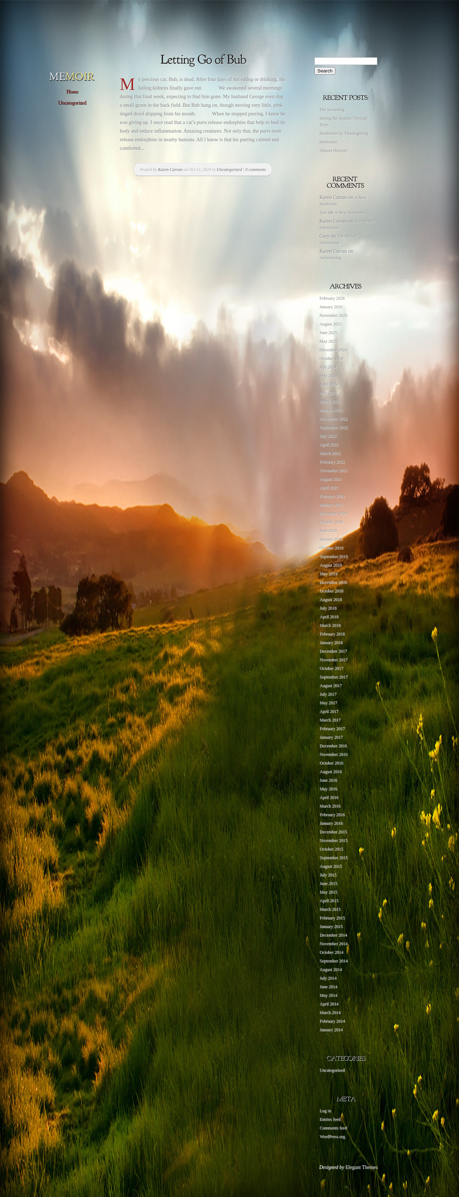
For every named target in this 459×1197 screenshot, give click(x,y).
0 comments (255, 169)
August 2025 (331, 324)
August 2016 (331, 771)
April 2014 (329, 1003)
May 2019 (328, 573)
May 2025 (328, 341)
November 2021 (333, 470)
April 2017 (329, 711)
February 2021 (332, 496)
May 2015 (328, 891)
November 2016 (333, 754)
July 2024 (328, 367)
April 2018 (329, 616)
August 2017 (331, 685)
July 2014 (328, 977)
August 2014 (331, 969)
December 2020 (333, 513)
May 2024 (328, 375)
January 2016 (331, 823)
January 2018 (331, 642)
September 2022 (333, 427)
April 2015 (329, 900)
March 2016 (330, 805)
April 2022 (329, 444)
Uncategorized (229, 169)
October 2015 (331, 848)
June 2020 (328, 530)
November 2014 (333, 943)
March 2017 (330, 719)
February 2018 (332, 633)
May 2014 (328, 995)
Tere (323, 212)
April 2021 (329, 487)
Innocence (328, 141)
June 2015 (328, 883)
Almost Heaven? (334, 150)
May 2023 (328, 392)
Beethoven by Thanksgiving (344, 133)
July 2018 (328, 608)
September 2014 (333, 960)
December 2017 (333, 651)
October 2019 (331, 547)
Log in (325, 1110)
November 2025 (333, 315)
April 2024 (329, 384)
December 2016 (333, 745)
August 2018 (331, 599)
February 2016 (332, 814)
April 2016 (329, 797)
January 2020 (331, 539)
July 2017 (328, 694)
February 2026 (332, 298)
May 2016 (328, 788)
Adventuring (330, 257)
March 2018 (330, 625)
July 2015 (328, 874)
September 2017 (333, 676)
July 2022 (328, 435)
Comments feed (333, 1127)
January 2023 (331, 410)
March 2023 (330, 401)
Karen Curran (170, 169)
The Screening (332, 109)
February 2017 (332, 728)
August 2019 (331, 564)
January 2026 (331, 306)
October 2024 (331, 358)
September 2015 (333, 857)
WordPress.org (332, 1136)
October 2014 (331, 952)
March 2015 (330, 909)
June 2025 (328, 332)
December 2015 (333, 831)
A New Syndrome (350, 212)
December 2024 (333, 349)
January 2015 (331, 926)
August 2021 (331, 478)
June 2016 (328, 780)
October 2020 (331, 521)
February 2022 (332, 461)
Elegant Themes (361, 1167)
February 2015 (332, 917)
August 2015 (331, 866)
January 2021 (331, 504)
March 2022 (330, 453)
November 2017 (333, 659)
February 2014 (332, 1020)
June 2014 (328, 986)
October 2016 (331, 762)
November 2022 (333, 418)
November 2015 (333, 840)
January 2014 (331, 1029)
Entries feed (330, 1119)
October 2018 (331, 590)
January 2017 (331, 737)
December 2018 (333, 582)
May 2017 (328, 702)
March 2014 (330, 1012)
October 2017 (331, 668)
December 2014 (333, 934)
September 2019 (333, 556)
